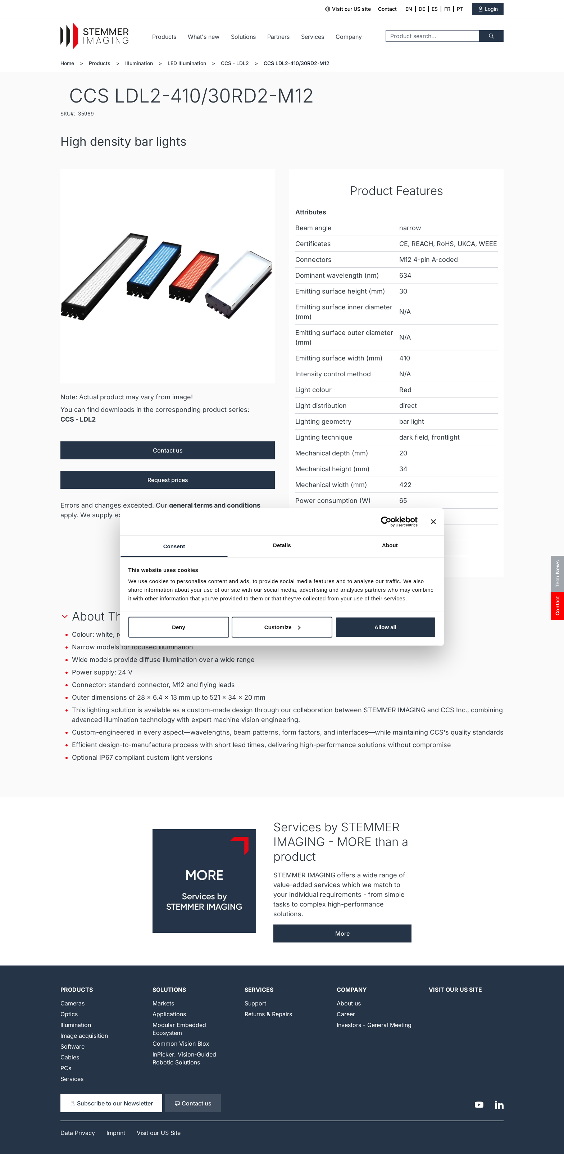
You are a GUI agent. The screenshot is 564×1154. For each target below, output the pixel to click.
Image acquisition (84, 1035)
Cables (69, 1057)
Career (346, 1014)
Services (312, 36)
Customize (282, 627)
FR (447, 9)
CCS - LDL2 (235, 63)
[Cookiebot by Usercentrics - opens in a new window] (386, 521)
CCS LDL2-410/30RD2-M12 (296, 63)
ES (435, 9)
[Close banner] (433, 521)
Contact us (168, 450)
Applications (169, 1014)
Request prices (167, 479)
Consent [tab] (174, 546)
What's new (203, 36)
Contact (387, 9)
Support (255, 1003)
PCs (65, 1068)
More (342, 933)
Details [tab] (282, 545)
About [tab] (390, 545)
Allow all (385, 627)
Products (164, 36)
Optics (69, 1014)
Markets (163, 1003)
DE (422, 9)
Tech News (557, 573)
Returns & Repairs (268, 1014)
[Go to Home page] (94, 36)
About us (349, 1003)
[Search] (491, 36)
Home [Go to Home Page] (67, 63)
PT (460, 9)
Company (349, 36)
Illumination (139, 63)
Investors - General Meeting (374, 1024)
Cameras (72, 1003)
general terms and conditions (214, 505)
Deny (178, 627)
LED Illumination (187, 63)
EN (408, 9)
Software (72, 1046)
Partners (278, 36)
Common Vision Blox (181, 1043)
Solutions (243, 36)
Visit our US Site (455, 989)
